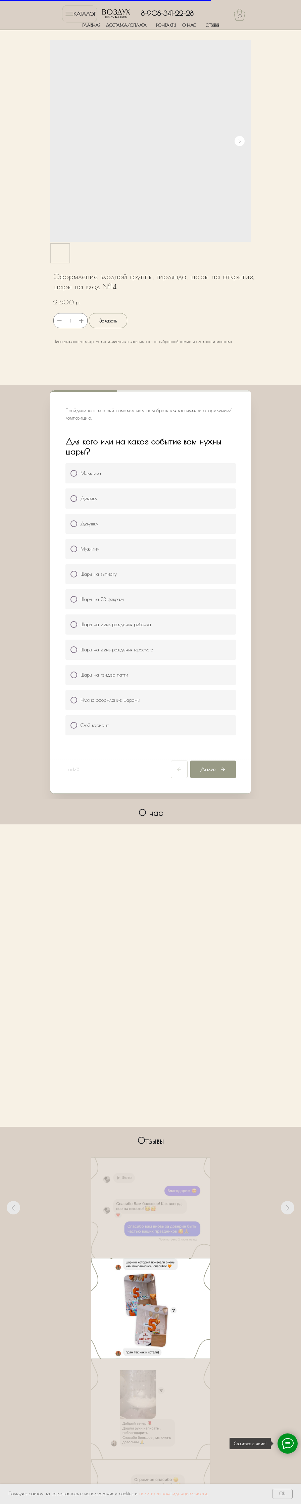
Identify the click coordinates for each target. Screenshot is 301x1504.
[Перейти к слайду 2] (138, 1268)
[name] (151, 1337)
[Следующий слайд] (287, 1207)
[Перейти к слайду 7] (168, 1268)
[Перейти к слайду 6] (162, 1268)
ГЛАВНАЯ (91, 25)
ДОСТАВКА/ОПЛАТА (126, 25)
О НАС (189, 25)
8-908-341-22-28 (167, 13)
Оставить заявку (151, 1424)
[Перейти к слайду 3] (144, 1268)
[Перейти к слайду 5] (156, 1268)
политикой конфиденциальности (173, 1493)
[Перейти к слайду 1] (132, 1268)
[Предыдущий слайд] (13, 1207)
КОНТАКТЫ (166, 25)
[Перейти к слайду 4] (150, 1268)
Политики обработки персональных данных (155, 1401)
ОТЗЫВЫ (212, 25)
